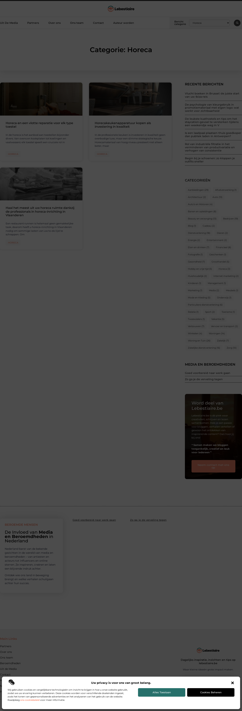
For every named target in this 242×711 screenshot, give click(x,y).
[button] (232, 683)
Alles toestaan (162, 692)
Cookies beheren (211, 692)
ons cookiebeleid (30, 700)
